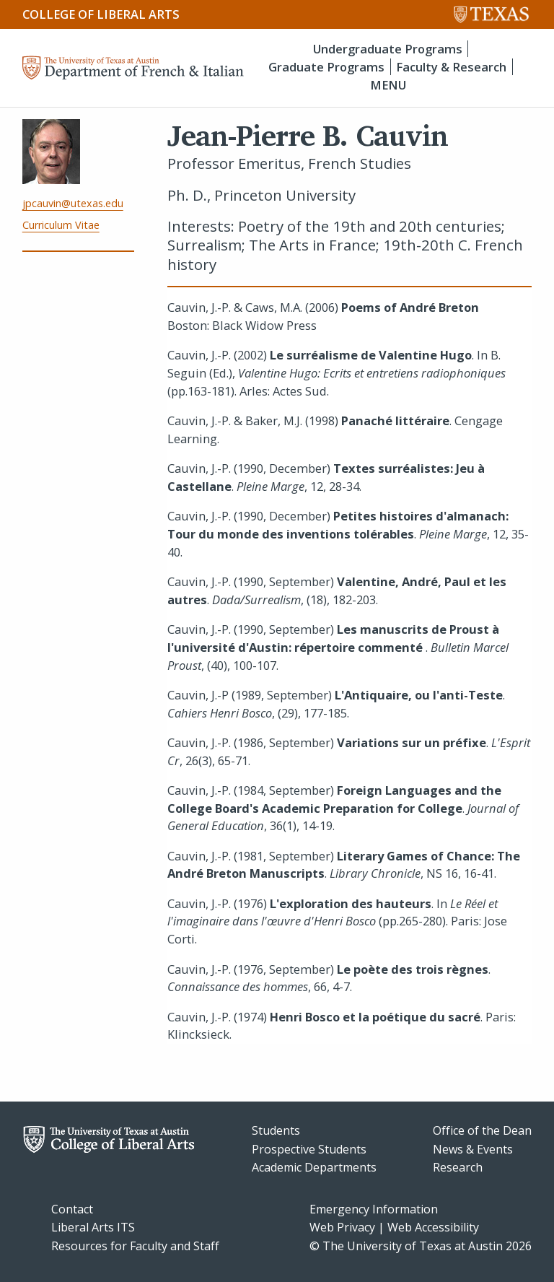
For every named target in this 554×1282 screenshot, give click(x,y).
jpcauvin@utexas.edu (72, 203)
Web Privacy (342, 1227)
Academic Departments (314, 1167)
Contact (72, 1209)
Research (458, 1167)
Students (276, 1130)
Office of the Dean (482, 1130)
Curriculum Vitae (61, 225)
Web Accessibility (433, 1227)
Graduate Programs (326, 66)
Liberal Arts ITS (93, 1227)
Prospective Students (309, 1149)
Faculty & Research (451, 66)
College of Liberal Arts (101, 14)
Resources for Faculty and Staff (135, 1246)
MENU (388, 85)
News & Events (473, 1149)
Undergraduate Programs (387, 48)
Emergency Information (373, 1209)
